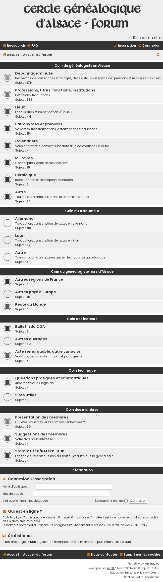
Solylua (125, 542)
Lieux (20, 107)
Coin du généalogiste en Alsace (82, 65)
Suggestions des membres (41, 434)
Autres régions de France (39, 279)
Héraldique (25, 174)
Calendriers (26, 141)
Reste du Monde (30, 304)
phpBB (111, 568)
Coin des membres (82, 409)
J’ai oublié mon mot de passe (25, 501)
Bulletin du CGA (30, 326)
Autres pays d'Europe (35, 291)
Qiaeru (155, 573)
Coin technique (82, 370)
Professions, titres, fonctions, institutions (55, 90)
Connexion (18, 479)
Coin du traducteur (82, 211)
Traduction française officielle (129, 573)
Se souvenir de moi (111, 501)
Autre (20, 191)
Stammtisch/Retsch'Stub (39, 451)
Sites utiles (26, 395)
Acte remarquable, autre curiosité (48, 351)
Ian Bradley (152, 564)
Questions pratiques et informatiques (52, 378)
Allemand (24, 218)
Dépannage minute (34, 73)
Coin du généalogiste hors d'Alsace (82, 271)
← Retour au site (145, 38)
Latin (20, 235)
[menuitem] (32, 45)
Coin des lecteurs (82, 319)
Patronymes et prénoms (38, 124)
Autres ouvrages (31, 338)
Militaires (24, 158)
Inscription (44, 479)
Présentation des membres (41, 417)
